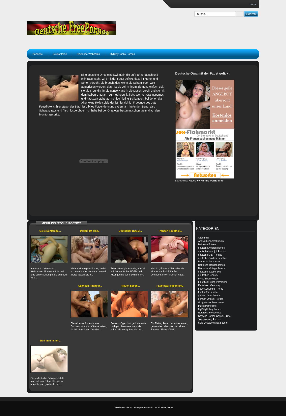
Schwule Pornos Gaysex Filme (214, 316)
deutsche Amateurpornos (211, 247)
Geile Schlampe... (50, 230)
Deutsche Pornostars (209, 261)
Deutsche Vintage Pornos (211, 268)
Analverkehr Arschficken (211, 241)
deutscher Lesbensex (209, 271)
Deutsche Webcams (88, 53)
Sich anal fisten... (50, 340)
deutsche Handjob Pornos (212, 251)
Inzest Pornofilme (207, 305)
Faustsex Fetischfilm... (170, 285)
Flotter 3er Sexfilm (207, 292)
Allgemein (203, 237)
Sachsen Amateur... (90, 285)
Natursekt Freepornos (209, 312)
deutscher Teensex (208, 275)
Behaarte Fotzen (207, 244)
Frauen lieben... (130, 285)
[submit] (251, 14)
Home (252, 4)
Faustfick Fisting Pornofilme (206, 180)
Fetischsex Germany (209, 285)
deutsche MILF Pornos (210, 254)
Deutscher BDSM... (130, 230)
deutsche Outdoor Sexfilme (212, 258)
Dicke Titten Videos (208, 278)
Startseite (37, 53)
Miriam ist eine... (90, 230)
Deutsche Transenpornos (211, 265)
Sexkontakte (60, 53)
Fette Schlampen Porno (210, 288)
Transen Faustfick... (170, 230)
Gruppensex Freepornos (211, 302)
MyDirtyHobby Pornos (122, 53)
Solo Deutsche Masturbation (213, 322)
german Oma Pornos (209, 295)
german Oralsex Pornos (210, 299)
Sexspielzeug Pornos (209, 319)
